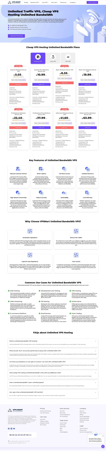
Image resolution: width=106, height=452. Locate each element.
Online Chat (63, 426)
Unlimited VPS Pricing (16, 36)
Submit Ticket (63, 423)
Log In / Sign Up (92, 2)
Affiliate (81, 414)
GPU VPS (62, 411)
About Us (82, 411)
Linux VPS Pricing (44, 412)
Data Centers (83, 412)
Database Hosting (44, 423)
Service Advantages (84, 416)
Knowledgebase (64, 432)
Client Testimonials (84, 418)
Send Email (62, 424)
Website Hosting (44, 421)
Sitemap (82, 422)
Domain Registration (65, 414)
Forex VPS (42, 419)
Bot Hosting (43, 424)
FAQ (61, 430)
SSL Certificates (64, 416)
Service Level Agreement (86, 432)
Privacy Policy (83, 430)
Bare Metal (62, 412)
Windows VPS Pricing (45, 411)
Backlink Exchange (84, 420)
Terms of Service (84, 428)
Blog (61, 428)
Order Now (18, 84)
